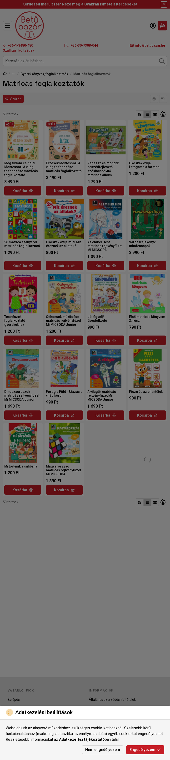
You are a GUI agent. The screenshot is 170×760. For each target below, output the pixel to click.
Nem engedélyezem (102, 749)
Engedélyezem (145, 749)
